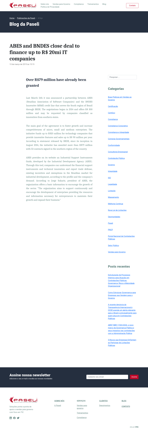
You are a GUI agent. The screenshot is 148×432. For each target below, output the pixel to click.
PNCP (110, 230)
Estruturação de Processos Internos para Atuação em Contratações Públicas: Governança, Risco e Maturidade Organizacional (121, 280)
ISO (109, 178)
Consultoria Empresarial (118, 152)
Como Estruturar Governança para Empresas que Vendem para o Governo (122, 295)
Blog (104, 4)
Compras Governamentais (118, 139)
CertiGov (111, 113)
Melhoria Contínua (115, 204)
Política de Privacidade (50, 7)
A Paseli (57, 405)
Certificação (113, 106)
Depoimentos (104, 405)
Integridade (112, 171)
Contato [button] (132, 5)
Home (11, 18)
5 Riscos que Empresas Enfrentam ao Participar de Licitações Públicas (122, 343)
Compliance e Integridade (118, 132)
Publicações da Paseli (26, 18)
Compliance (79, 4)
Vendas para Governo (61, 4)
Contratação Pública (116, 158)
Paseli (110, 223)
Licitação (112, 191)
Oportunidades (114, 217)
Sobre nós (45, 4)
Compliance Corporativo (118, 126)
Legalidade (112, 184)
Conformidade (114, 145)
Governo (111, 165)
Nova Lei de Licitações (117, 210)
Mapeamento (113, 197)
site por (134, 427)
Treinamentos (93, 4)
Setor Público (113, 245)
